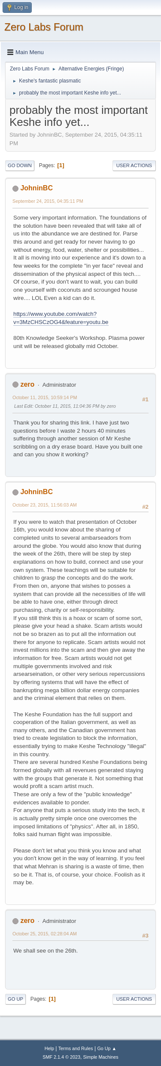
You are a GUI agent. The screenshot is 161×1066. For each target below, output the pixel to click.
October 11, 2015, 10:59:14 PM (44, 397)
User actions (134, 165)
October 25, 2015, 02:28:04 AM (44, 933)
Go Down (20, 165)
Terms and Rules (75, 1048)
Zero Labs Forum (43, 27)
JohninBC (36, 188)
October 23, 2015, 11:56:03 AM (44, 504)
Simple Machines (100, 1057)
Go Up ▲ (106, 1048)
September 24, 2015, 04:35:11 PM (47, 201)
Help (49, 1048)
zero (27, 384)
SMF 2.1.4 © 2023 (61, 1057)
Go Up (15, 999)
